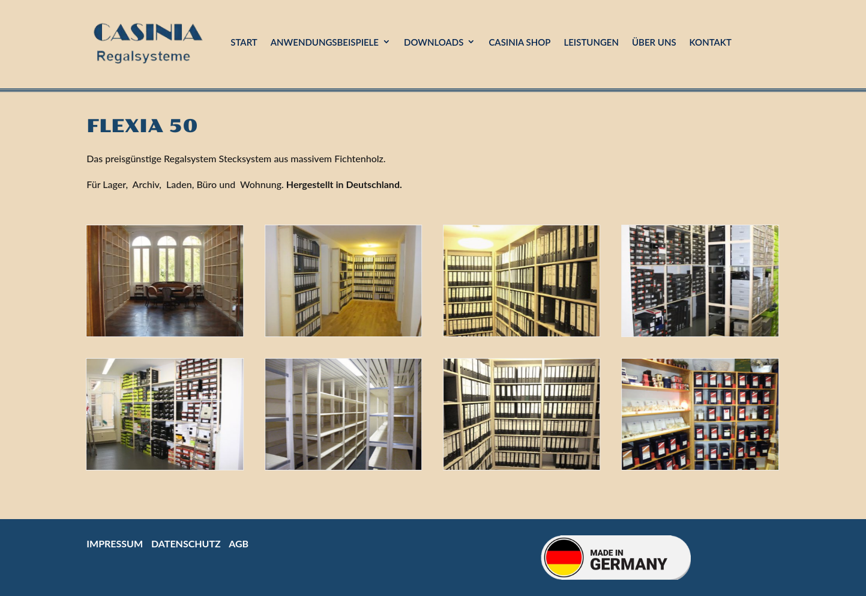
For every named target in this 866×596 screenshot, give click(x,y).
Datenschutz (186, 543)
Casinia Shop (519, 42)
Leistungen (591, 42)
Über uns (654, 42)
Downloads (433, 42)
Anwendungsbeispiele (325, 42)
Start (243, 42)
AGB (238, 543)
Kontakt (711, 42)
